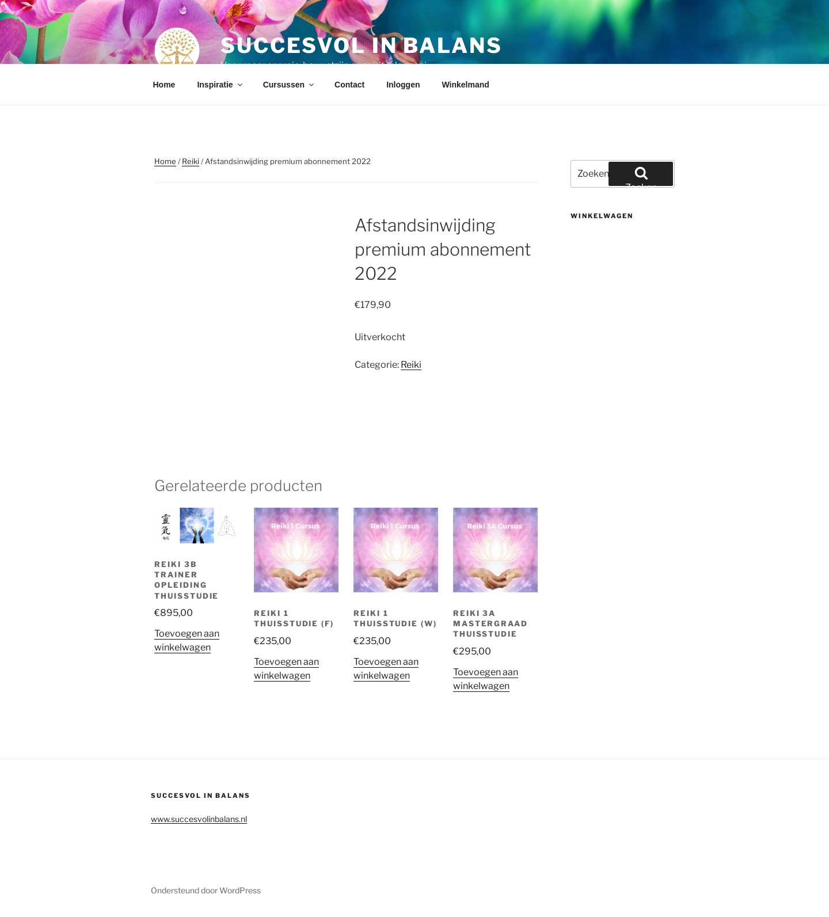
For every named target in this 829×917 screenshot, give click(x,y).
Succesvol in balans (361, 45)
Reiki (190, 161)
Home (164, 84)
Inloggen (403, 84)
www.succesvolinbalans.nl (199, 819)
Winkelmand (465, 84)
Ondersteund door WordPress (206, 890)
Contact (349, 84)
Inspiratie (220, 84)
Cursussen (289, 84)
